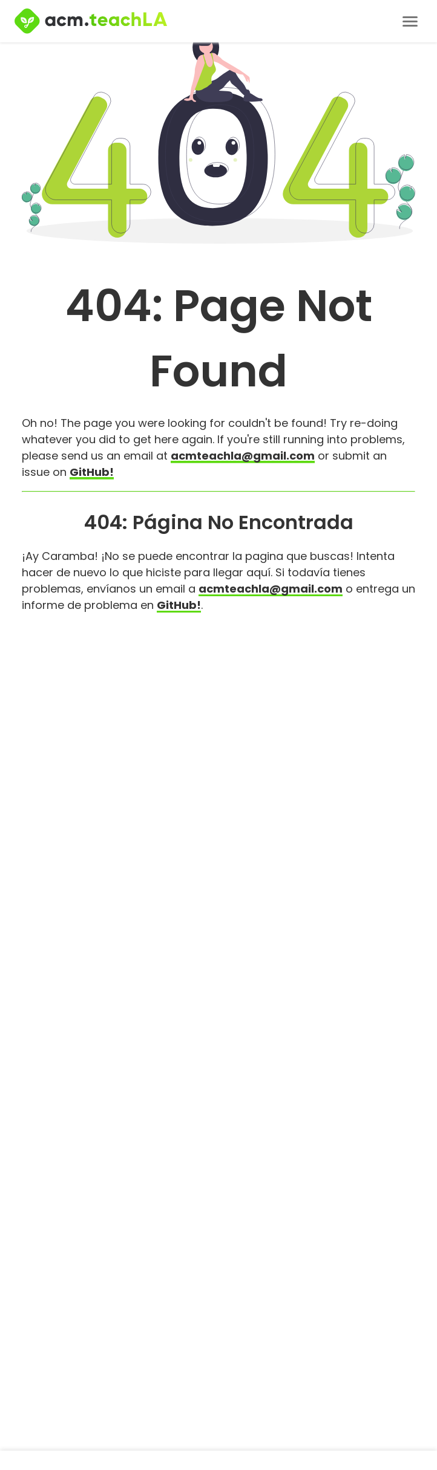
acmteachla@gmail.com (243, 455)
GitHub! (92, 472)
